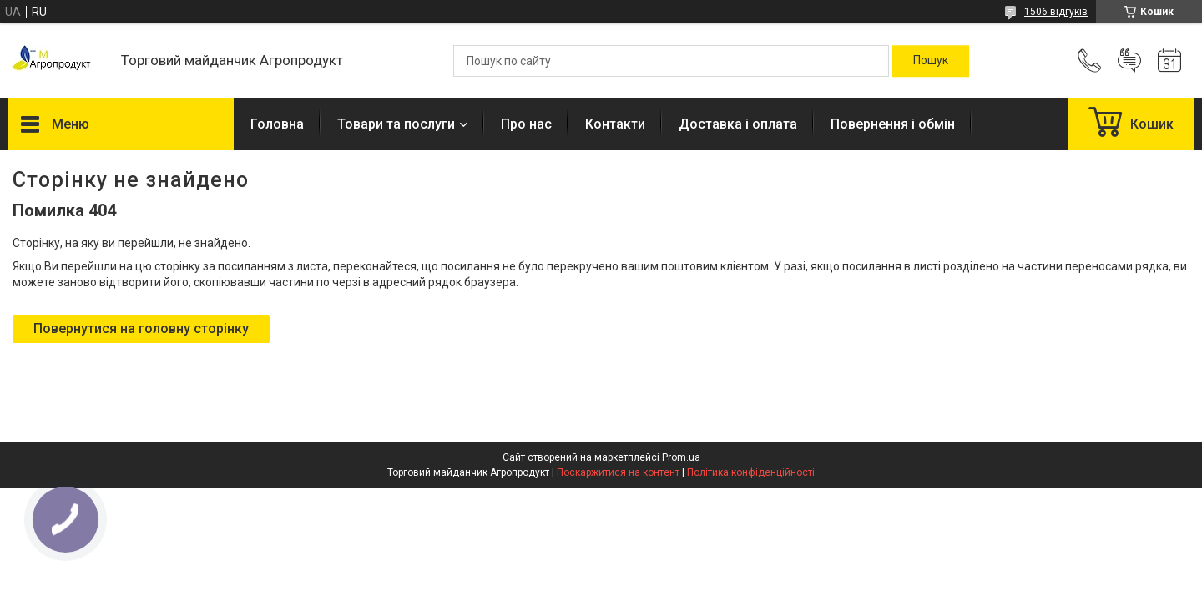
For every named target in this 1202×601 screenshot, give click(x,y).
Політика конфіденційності (751, 472)
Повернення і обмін (893, 124)
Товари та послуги (396, 124)
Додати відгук (1129, 61)
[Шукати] (930, 61)
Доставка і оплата (738, 124)
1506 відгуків (1056, 12)
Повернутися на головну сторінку (141, 328)
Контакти (615, 124)
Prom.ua (681, 457)
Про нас (526, 124)
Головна (277, 124)
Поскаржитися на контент (618, 472)
